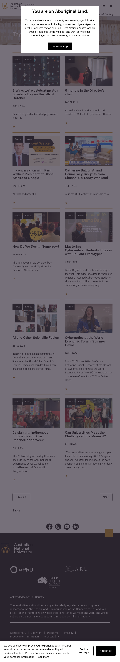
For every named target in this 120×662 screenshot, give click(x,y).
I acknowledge (60, 46)
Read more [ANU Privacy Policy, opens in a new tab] (43, 656)
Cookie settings (84, 651)
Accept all (106, 650)
